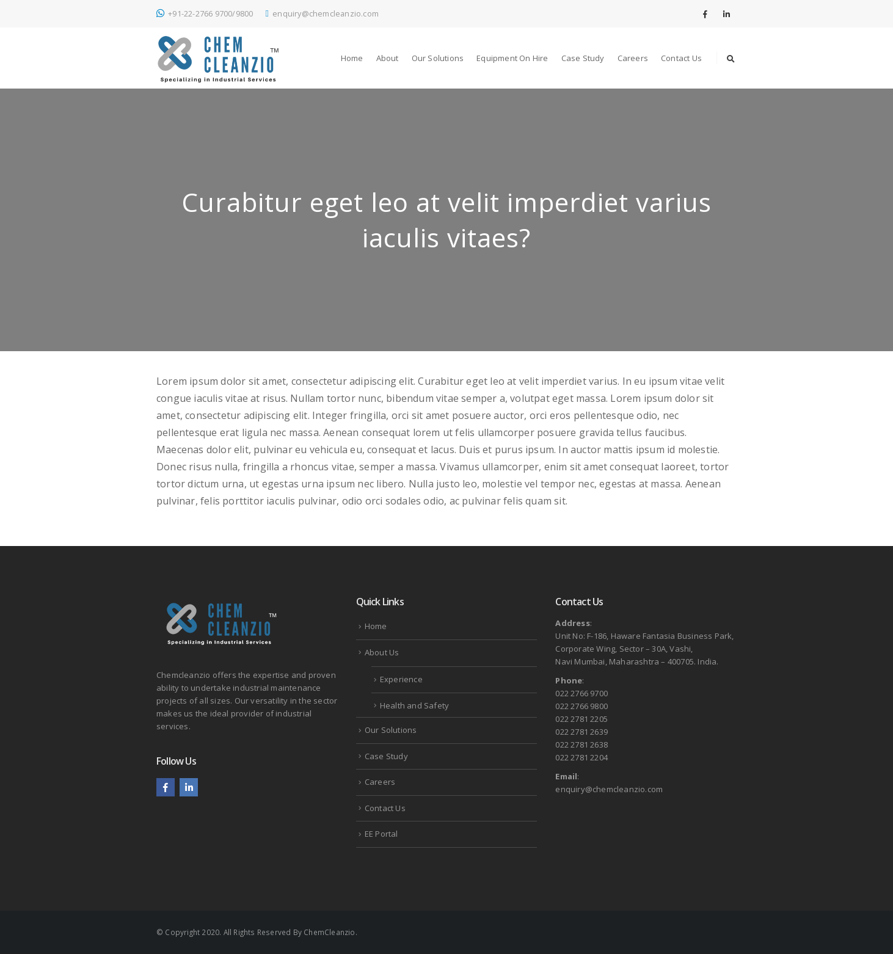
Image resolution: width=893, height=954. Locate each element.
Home (352, 58)
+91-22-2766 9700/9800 (204, 14)
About (387, 58)
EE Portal (381, 833)
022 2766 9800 (581, 706)
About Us (382, 652)
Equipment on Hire (512, 58)
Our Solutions (438, 58)
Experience (401, 679)
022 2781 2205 (581, 718)
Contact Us (681, 58)
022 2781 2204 (581, 757)
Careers (633, 58)
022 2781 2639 (581, 731)
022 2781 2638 (581, 744)
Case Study (583, 58)
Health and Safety (414, 705)
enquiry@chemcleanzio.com (322, 14)
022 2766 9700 (581, 693)
